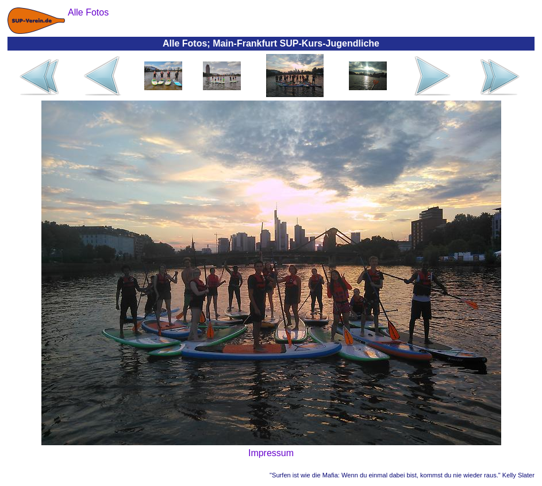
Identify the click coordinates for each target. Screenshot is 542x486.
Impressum (271, 453)
